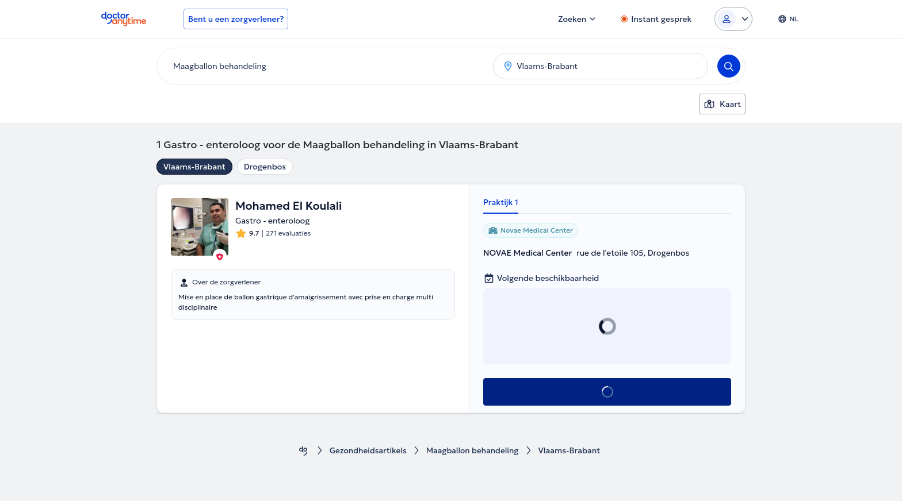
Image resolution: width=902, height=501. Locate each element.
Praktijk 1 (500, 202)
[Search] (728, 66)
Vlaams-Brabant (194, 166)
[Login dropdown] (733, 19)
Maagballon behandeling (473, 451)
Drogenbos (265, 166)
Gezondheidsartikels (366, 451)
